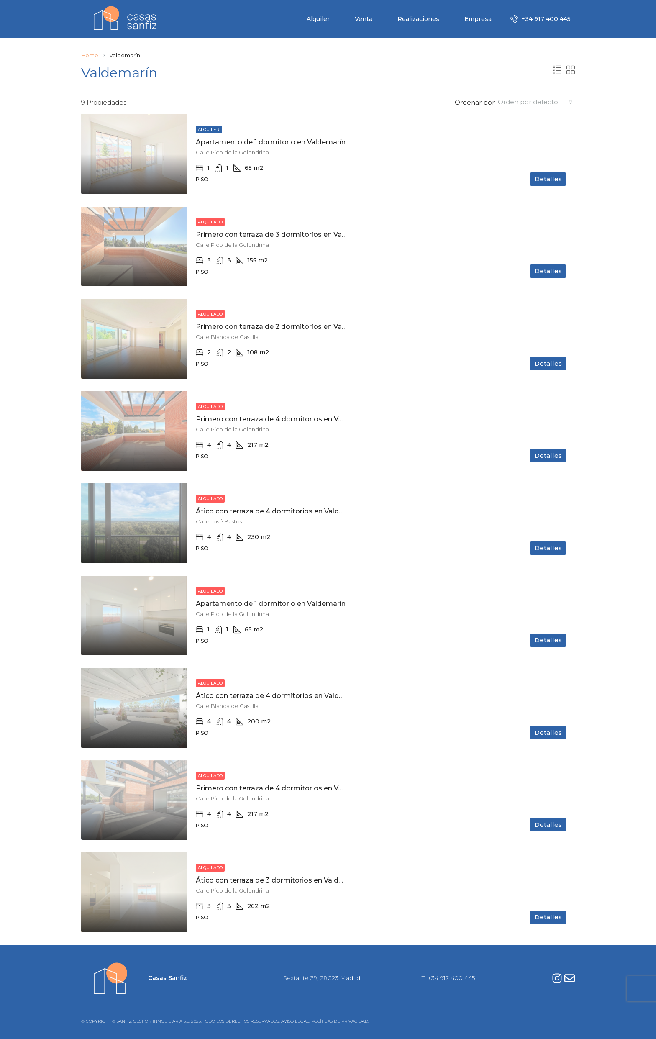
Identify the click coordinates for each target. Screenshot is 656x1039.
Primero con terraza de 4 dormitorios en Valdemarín (284, 419)
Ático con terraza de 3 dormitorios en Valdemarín (279, 880)
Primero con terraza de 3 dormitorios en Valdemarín (284, 235)
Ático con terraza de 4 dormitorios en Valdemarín (279, 511)
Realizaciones (418, 19)
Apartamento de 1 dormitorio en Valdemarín (271, 142)
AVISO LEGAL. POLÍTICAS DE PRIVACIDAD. (325, 1021)
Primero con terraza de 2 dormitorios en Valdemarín (284, 327)
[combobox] (535, 102)
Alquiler (318, 19)
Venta (363, 19)
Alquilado (210, 222)
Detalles (548, 179)
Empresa (478, 19)
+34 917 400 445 (540, 19)
